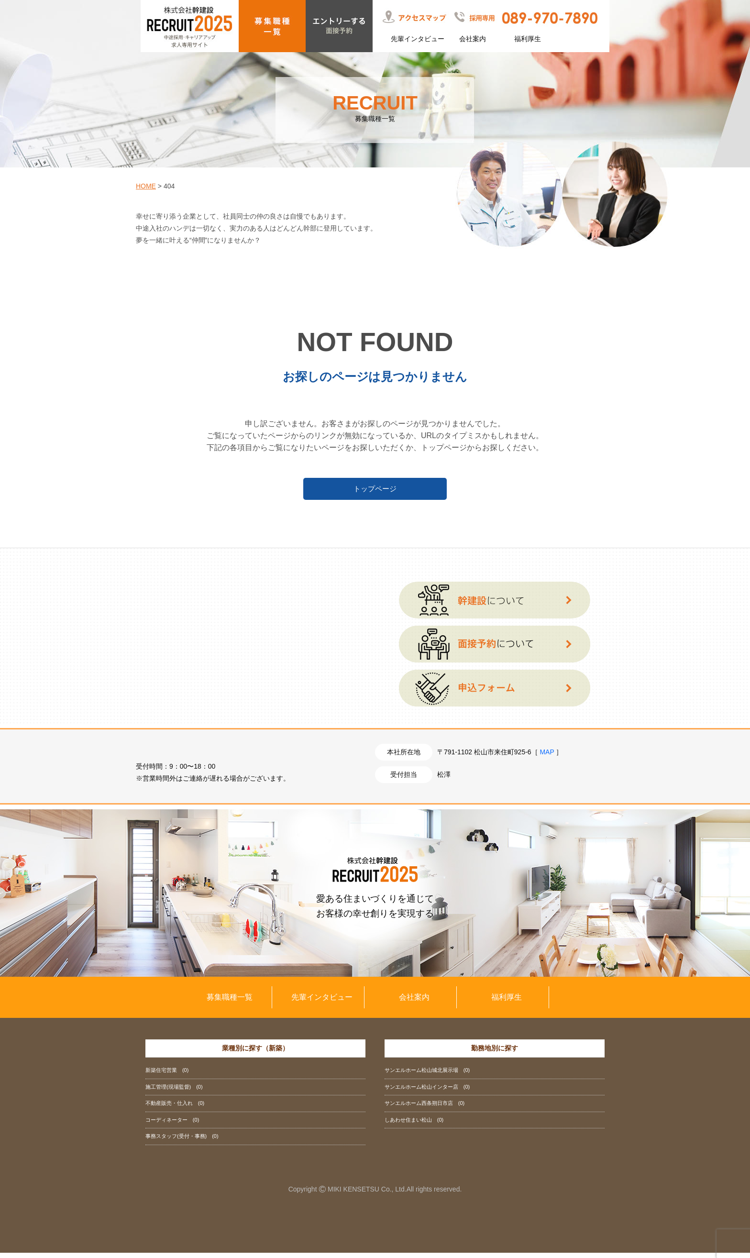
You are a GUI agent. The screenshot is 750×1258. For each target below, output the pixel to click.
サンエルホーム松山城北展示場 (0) (427, 1075)
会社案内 (472, 39)
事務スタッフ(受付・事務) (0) (182, 1141)
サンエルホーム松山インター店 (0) (427, 1092)
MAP (547, 757)
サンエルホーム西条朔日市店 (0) (424, 1108)
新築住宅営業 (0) (166, 1075)
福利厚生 (527, 39)
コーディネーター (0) (172, 1125)
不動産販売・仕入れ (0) (174, 1108)
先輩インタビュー (417, 39)
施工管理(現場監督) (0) (174, 1092)
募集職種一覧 (230, 1002)
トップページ (375, 489)
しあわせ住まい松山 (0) (414, 1125)
